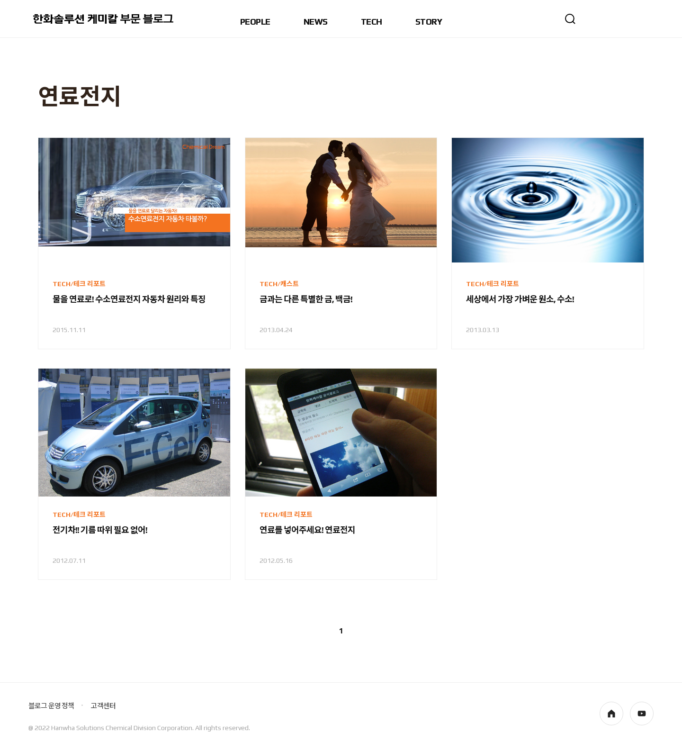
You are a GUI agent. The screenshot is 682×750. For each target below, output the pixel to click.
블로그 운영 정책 (51, 706)
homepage (611, 713)
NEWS (316, 22)
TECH (371, 22)
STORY (428, 22)
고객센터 (103, 706)
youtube (642, 713)
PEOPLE (255, 22)
